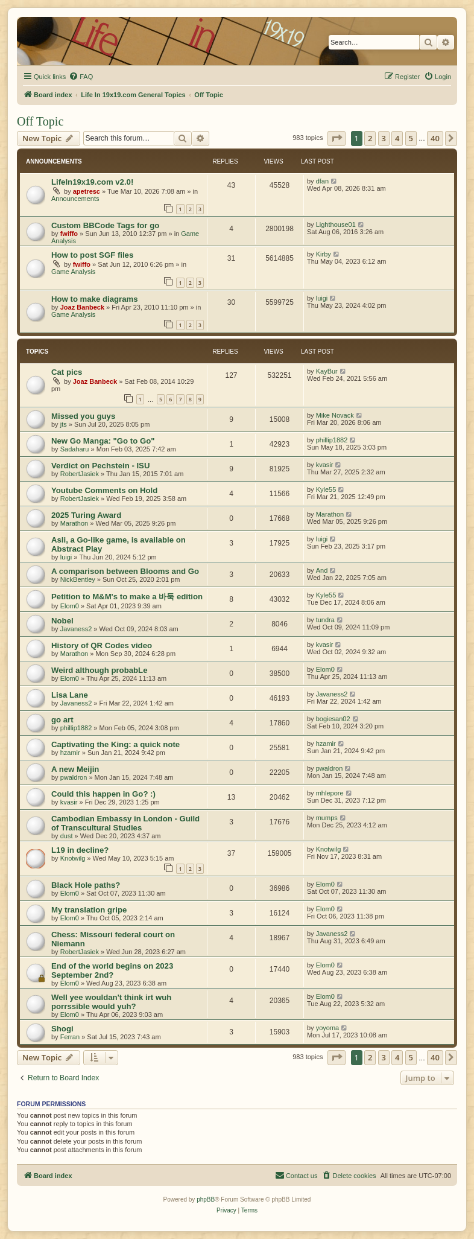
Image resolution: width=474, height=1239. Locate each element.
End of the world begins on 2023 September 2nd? (112, 970)
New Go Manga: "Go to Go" (102, 440)
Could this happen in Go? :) (103, 793)
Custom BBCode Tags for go (105, 225)
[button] (336, 138)
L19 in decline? (80, 850)
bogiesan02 (333, 718)
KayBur (327, 371)
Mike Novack (335, 415)
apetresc (86, 191)
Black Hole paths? (85, 885)
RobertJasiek (79, 473)
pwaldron (73, 777)
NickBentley (77, 579)
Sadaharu (74, 449)
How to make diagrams (94, 299)
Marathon (74, 523)
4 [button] (397, 138)
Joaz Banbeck (82, 307)
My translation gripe (89, 909)
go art (62, 719)
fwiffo (69, 233)
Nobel (62, 620)
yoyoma (328, 1027)
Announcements (75, 198)
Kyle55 (326, 489)
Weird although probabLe (99, 670)
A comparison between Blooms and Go (125, 571)
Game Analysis (73, 271)
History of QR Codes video (101, 645)
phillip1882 (332, 440)
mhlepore (330, 793)
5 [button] (411, 138)
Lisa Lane (69, 694)
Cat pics (66, 372)
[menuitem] (81, 76)
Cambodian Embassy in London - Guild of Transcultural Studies (125, 823)
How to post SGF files (92, 255)
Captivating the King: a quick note (115, 744)
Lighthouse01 (336, 224)
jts (63, 424)
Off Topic (40, 121)
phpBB (206, 1199)
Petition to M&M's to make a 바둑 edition (127, 596)
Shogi (62, 1028)
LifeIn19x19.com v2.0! (92, 181)
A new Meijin (75, 769)
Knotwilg (73, 858)
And (322, 570)
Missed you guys (83, 416)
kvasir (324, 464)
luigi (322, 298)
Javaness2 (76, 628)
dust (66, 835)
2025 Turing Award (86, 515)
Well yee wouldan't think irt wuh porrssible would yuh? (111, 1002)
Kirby (323, 254)
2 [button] (370, 138)
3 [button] (384, 138)
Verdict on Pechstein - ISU (100, 465)
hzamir (70, 752)
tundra (325, 619)
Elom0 (69, 606)
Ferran (70, 1036)
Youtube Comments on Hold (104, 490)
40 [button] (435, 138)
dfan (322, 181)
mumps (327, 817)
